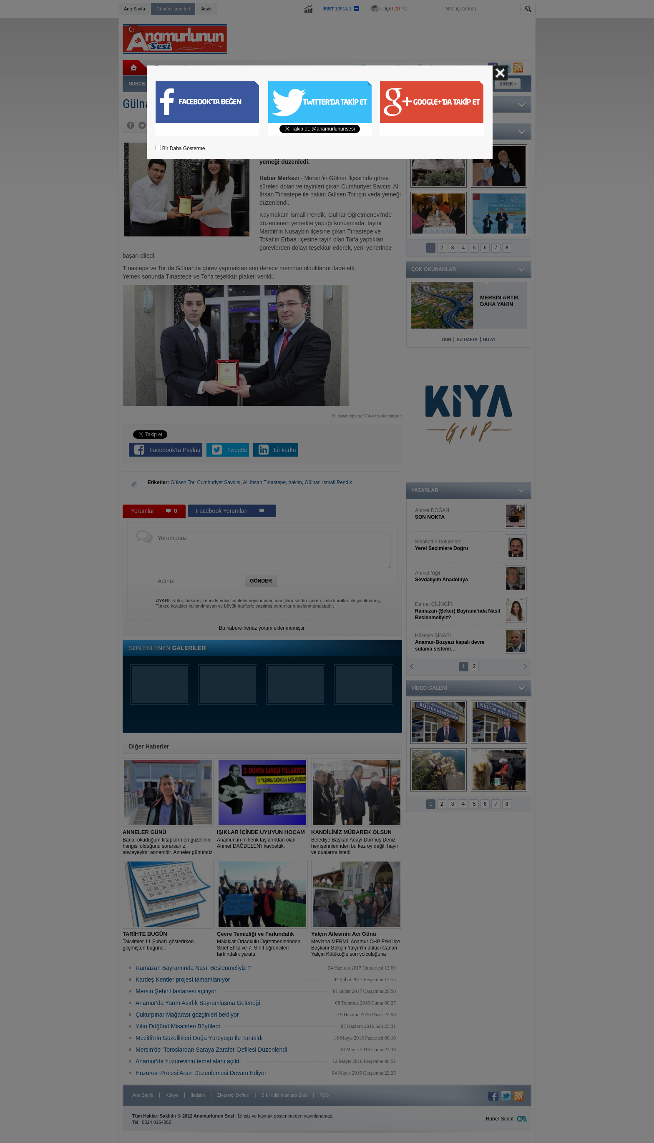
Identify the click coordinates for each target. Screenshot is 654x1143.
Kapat (500, 72)
